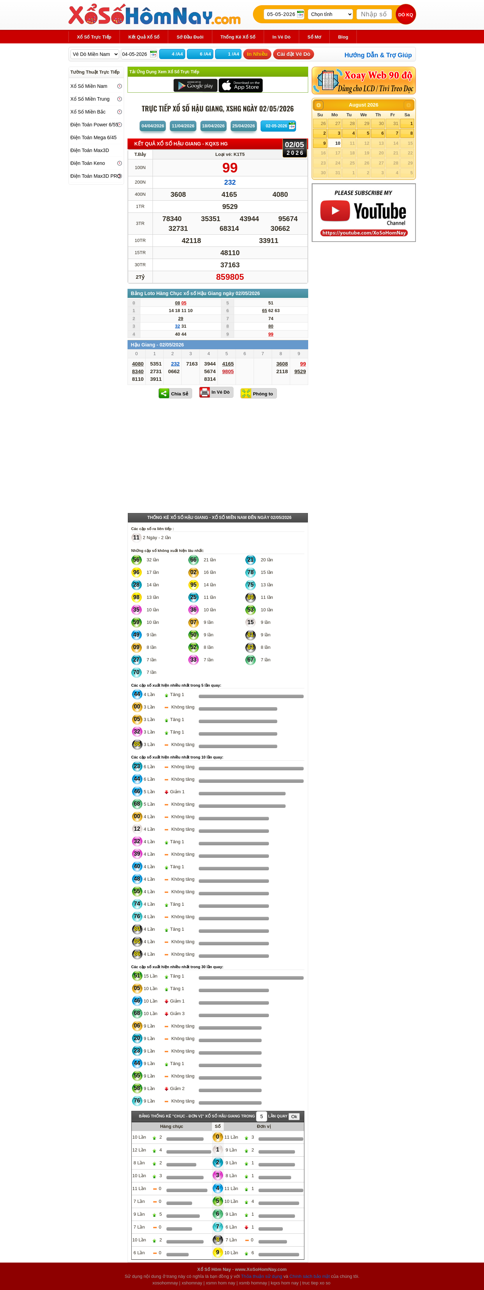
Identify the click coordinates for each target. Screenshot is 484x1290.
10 (337, 143)
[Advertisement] (218, 457)
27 (337, 123)
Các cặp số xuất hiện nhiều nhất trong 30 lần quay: (177, 967)
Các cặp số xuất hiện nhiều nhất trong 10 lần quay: (177, 757)
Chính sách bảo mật (309, 1276)
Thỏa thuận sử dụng (261, 1276)
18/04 (213, 125)
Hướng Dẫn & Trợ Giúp (378, 55)
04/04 (152, 125)
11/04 (183, 125)
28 (352, 123)
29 (366, 123)
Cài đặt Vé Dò (293, 54)
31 (395, 123)
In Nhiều (257, 54)
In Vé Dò (221, 392)
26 (323, 123)
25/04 (243, 125)
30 (381, 123)
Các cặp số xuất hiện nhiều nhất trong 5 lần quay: (176, 685)
